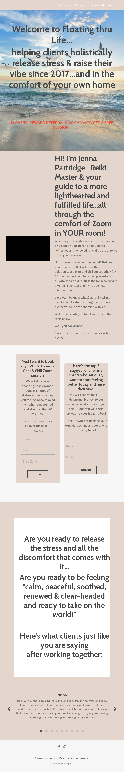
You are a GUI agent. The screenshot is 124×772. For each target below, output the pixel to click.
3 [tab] (51, 731)
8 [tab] (77, 731)
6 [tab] (67, 731)
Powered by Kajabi (62, 763)
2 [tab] (46, 731)
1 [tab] (41, 731)
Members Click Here (102, 5)
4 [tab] (56, 731)
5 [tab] (62, 731)
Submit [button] (38, 474)
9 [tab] (82, 731)
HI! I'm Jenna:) (61, 5)
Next (115, 708)
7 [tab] (72, 731)
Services (80, 5)
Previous (8, 708)
